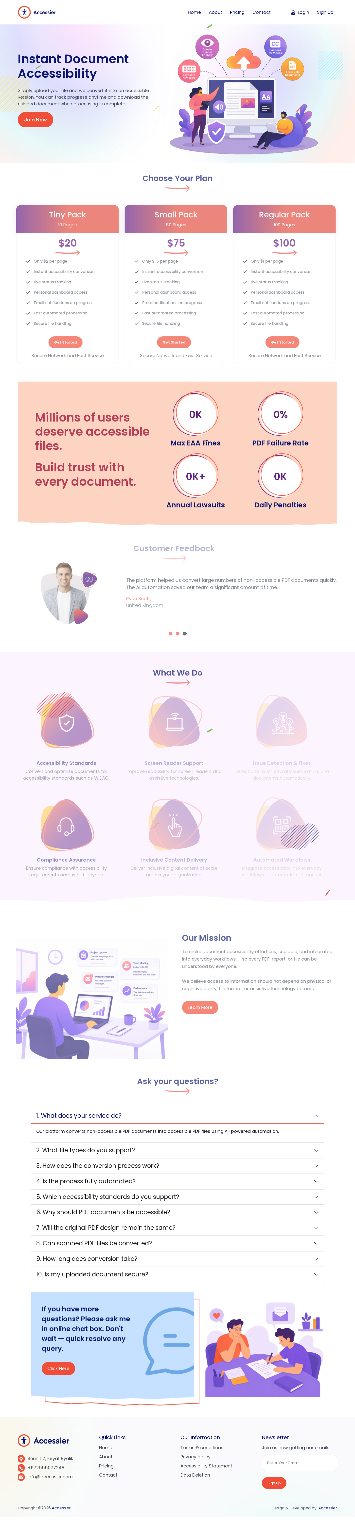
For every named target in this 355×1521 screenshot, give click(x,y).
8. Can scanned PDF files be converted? (94, 1245)
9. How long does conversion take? (86, 1261)
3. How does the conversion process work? (97, 1168)
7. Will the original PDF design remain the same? (106, 1230)
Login (300, 16)
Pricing (237, 16)
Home (194, 16)
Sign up (325, 16)
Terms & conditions (201, 1450)
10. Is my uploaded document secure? (92, 1276)
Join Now (35, 119)
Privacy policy (195, 1459)
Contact (261, 16)
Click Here (60, 1372)
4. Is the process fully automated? (86, 1183)
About (215, 16)
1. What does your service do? (79, 1118)
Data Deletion (195, 1477)
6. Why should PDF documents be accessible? (103, 1214)
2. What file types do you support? (85, 1152)
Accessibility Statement (206, 1468)
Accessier (61, 1512)
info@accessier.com (50, 1479)
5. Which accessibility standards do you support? (107, 1199)
